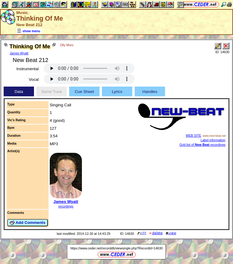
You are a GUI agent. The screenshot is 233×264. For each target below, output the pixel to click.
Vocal (34, 79)
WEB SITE (193, 135)
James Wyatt (19, 53)
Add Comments (28, 222)
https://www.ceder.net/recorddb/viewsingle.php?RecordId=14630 (116, 248)
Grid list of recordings (202, 144)
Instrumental (27, 69)
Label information (213, 140)
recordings (65, 206)
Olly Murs (66, 45)
